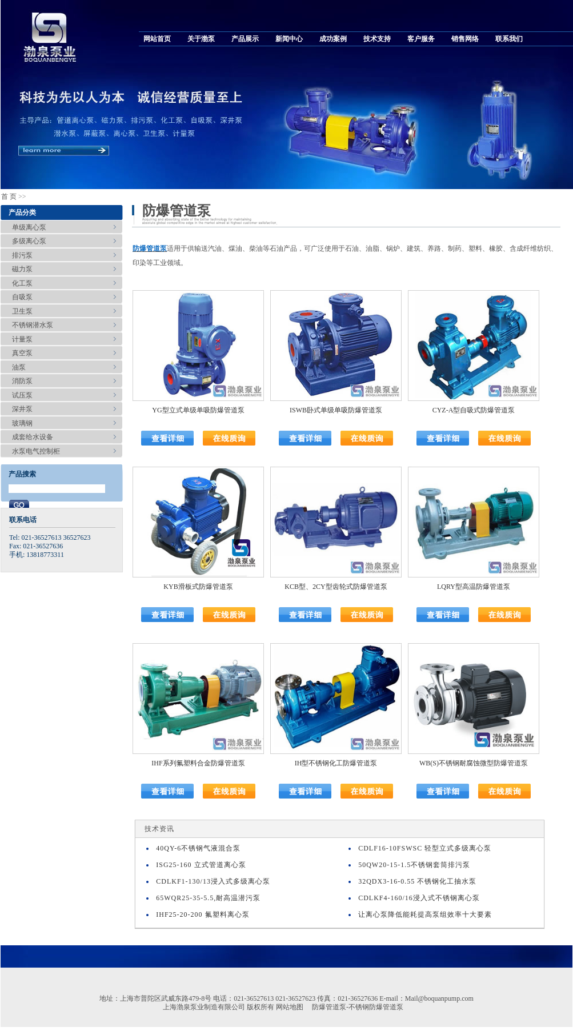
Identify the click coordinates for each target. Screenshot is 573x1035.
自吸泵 (22, 297)
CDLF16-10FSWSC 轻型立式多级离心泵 (424, 848)
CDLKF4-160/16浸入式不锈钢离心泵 (419, 898)
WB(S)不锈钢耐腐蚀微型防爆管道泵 (473, 763)
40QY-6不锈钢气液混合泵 (198, 848)
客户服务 (421, 39)
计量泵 (22, 339)
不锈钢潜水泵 (32, 325)
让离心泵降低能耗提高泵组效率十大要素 (425, 914)
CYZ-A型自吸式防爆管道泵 (473, 410)
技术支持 (377, 39)
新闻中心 (289, 39)
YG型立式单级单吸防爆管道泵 (198, 410)
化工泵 (22, 283)
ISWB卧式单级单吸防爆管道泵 (336, 410)
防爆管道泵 (150, 248)
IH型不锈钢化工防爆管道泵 (336, 763)
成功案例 (333, 39)
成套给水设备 (32, 437)
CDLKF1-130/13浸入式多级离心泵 (213, 881)
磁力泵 (22, 269)
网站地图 (289, 1007)
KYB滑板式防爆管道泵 (198, 587)
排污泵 (22, 255)
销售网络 (465, 39)
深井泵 (22, 409)
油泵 (19, 367)
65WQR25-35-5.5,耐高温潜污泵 (208, 898)
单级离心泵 (29, 227)
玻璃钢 (22, 423)
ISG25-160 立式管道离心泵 (201, 865)
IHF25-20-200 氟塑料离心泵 (202, 914)
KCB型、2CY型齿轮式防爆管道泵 (336, 587)
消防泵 (22, 381)
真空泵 (22, 353)
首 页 (9, 196)
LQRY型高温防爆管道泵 (473, 587)
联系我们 (509, 39)
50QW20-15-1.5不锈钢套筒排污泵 (414, 865)
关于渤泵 (201, 39)
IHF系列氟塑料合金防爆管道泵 (198, 763)
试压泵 (22, 395)
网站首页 (157, 39)
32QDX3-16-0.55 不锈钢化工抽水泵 (417, 881)
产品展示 (245, 39)
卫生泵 (22, 311)
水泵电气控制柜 (36, 451)
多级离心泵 (29, 241)
